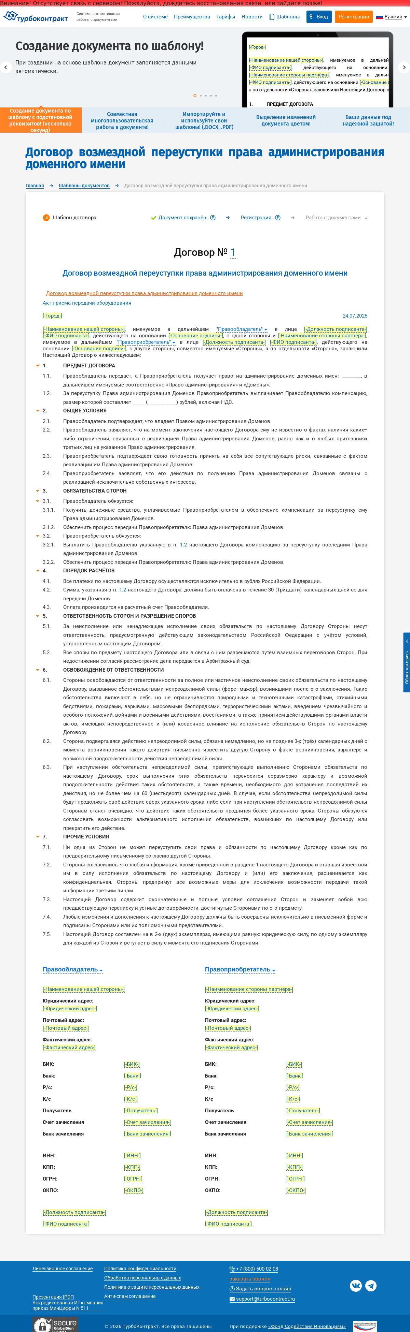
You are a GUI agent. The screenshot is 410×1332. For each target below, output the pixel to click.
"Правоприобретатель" (144, 342)
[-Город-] (52, 316)
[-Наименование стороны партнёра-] (322, 336)
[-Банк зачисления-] (147, 1134)
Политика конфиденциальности (140, 1268)
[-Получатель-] (141, 1111)
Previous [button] (6, 67)
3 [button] (206, 96)
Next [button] (404, 67)
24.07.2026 (355, 316)
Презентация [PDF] (53, 1297)
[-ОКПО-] (134, 1190)
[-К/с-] (131, 1099)
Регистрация (256, 218)
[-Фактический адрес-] (69, 1047)
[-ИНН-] (132, 1156)
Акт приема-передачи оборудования (87, 303)
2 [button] (201, 96)
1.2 (183, 545)
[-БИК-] (132, 1064)
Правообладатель (70, 969)
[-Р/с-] (130, 1087)
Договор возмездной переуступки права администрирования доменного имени (144, 293)
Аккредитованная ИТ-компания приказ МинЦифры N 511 (68, 1305)
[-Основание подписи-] (195, 336)
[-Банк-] (132, 1076)
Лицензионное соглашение (62, 1268)
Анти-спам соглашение (129, 1296)
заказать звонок (250, 1279)
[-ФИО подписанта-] (66, 336)
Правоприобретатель (238, 969)
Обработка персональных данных (142, 1277)
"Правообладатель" (239, 329)
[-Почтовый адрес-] (66, 1028)
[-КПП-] (132, 1167)
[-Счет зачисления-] (147, 1122)
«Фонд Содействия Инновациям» (307, 1326)
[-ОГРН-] (133, 1179)
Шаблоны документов (84, 185)
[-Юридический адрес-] (70, 1009)
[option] (205, 67)
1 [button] (194, 95)
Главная (35, 185)
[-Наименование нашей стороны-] (84, 329)
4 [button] (211, 96)
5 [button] (216, 96)
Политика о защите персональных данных (152, 1287)
